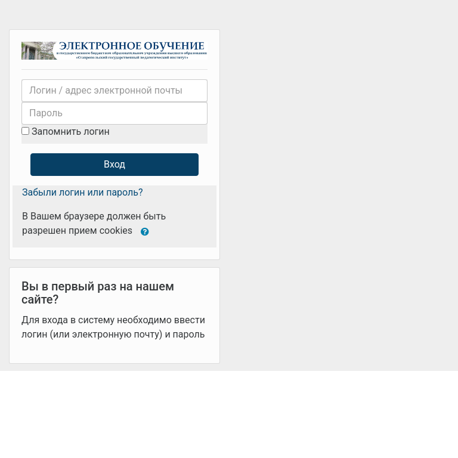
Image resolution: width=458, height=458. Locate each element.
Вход (114, 164)
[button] (145, 230)
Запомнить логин (71, 131)
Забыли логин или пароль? (82, 192)
